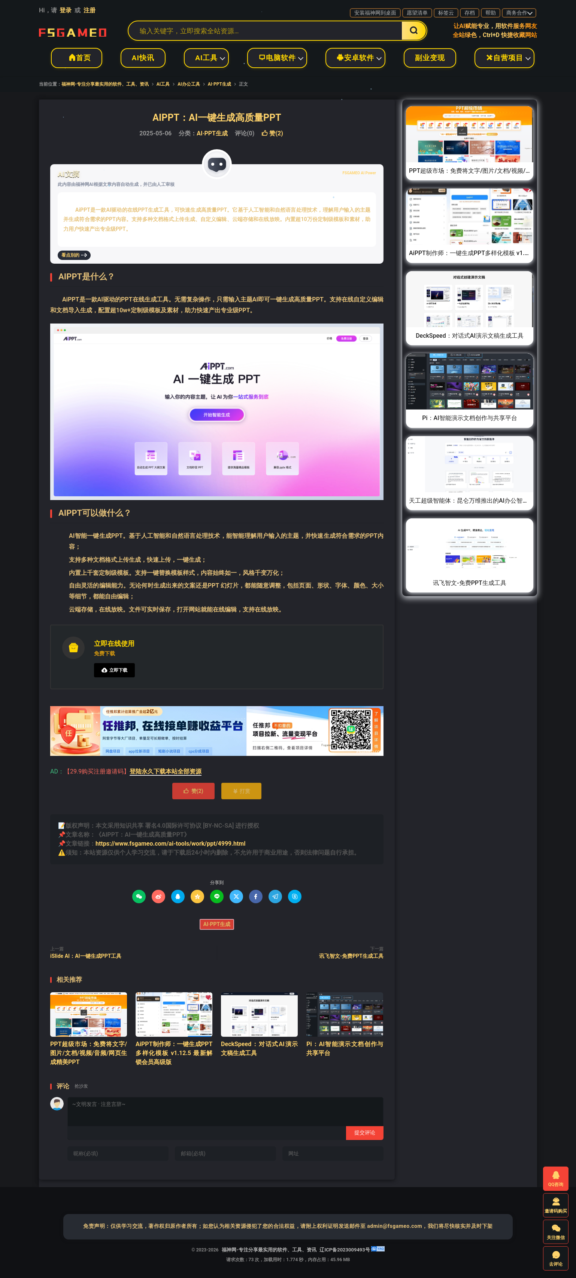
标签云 (446, 13)
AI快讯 (143, 57)
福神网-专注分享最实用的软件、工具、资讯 (72, 31)
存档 (469, 13)
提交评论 (364, 1133)
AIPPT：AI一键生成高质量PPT (216, 117)
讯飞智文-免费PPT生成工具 (351, 956)
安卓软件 (355, 57)
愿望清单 (417, 13)
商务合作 (516, 13)
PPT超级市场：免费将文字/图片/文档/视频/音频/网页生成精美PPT (88, 1053)
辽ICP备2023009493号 (344, 1250)
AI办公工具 (189, 84)
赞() (272, 133)
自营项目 (504, 57)
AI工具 (206, 57)
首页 (76, 57)
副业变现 (430, 57)
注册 (90, 10)
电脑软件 (277, 57)
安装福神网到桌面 (375, 13)
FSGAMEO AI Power (359, 173)
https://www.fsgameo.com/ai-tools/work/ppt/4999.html (170, 843)
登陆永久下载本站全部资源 (165, 771)
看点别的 (74, 255)
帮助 (490, 13)
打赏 (241, 791)
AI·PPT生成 (219, 84)
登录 (66, 10)
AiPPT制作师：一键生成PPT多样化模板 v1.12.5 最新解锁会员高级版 (174, 1053)
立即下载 (114, 670)
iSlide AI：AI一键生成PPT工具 (85, 956)
